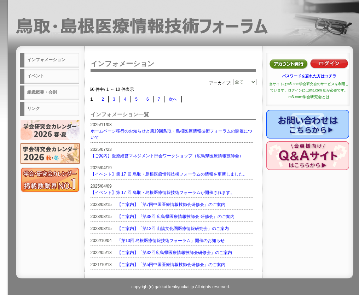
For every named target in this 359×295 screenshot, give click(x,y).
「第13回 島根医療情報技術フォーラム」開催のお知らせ (171, 240)
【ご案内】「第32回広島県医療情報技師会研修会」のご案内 (174, 252)
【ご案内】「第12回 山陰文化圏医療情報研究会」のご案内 (173, 228)
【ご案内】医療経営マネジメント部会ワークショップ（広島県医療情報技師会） (167, 155)
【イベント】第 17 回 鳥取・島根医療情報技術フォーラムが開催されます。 (162, 192)
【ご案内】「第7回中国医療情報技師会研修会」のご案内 (171, 204)
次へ (173, 99)
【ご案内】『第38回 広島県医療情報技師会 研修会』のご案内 (175, 216)
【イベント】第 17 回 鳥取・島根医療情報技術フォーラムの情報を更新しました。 (169, 174)
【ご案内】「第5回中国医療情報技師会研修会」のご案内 (171, 264)
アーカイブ (219, 83)
